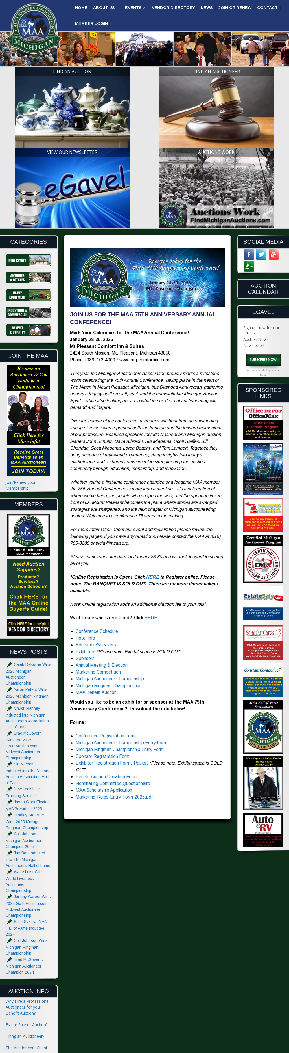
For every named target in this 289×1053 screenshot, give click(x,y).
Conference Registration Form (106, 625)
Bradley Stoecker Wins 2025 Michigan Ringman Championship (27, 710)
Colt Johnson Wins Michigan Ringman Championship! (27, 836)
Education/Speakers (96, 534)
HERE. (151, 507)
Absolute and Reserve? (26, 966)
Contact (267, 7)
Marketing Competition (98, 561)
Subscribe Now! (263, 248)
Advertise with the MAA (27, 1010)
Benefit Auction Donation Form (106, 666)
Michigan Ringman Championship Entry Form (120, 638)
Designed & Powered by (217, 1048)
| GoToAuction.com (262, 1048)
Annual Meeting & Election (102, 554)
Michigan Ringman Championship (108, 575)
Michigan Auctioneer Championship (110, 568)
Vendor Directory (173, 7)
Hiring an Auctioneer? (25, 925)
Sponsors (85, 547)
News (207, 7)
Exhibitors (85, 541)
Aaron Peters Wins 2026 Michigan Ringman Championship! (27, 585)
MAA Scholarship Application (104, 679)
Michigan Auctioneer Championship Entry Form (121, 632)
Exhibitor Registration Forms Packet (112, 652)
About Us (104, 7)
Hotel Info (85, 527)
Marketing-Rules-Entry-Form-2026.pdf (114, 686)
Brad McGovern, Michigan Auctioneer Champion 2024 (24, 855)
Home (81, 7)
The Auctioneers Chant (26, 937)
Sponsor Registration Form (103, 645)
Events (133, 7)
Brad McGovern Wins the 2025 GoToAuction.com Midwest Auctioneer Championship (24, 635)
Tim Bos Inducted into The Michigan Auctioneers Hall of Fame (28, 748)
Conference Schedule (97, 520)
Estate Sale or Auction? (27, 914)
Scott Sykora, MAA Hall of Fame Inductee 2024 (26, 817)
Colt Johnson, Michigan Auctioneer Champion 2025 (23, 729)
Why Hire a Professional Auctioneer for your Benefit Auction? (27, 896)
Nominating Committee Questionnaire (113, 672)
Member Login (91, 23)
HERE (152, 466)
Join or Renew (234, 7)
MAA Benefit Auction (96, 581)
